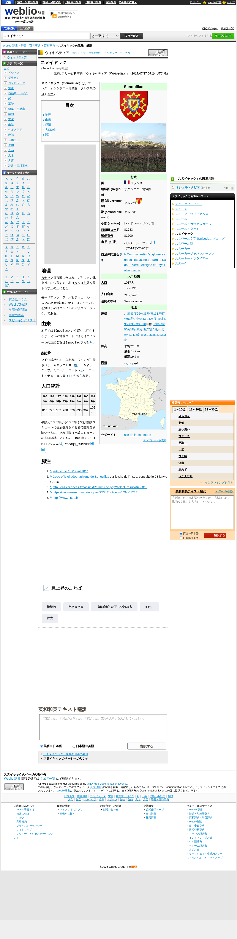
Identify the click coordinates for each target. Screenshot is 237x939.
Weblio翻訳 (195, 821)
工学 (11, 103)
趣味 (11, 134)
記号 (8, 285)
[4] (92, 443)
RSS (134, 867)
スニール (181, 219)
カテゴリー (126, 52)
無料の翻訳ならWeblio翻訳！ (66, 15)
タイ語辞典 (195, 841)
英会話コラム (18, 299)
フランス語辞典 (198, 833)
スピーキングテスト (22, 320)
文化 (11, 119)
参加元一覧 (227, 28)
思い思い (184, 429)
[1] (153, 242)
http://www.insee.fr (65, 497)
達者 (181, 463)
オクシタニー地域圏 (137, 189)
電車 (11, 88)
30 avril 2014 (70, 471)
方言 (11, 160)
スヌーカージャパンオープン (194, 253)
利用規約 (21, 821)
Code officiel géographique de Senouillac (81, 476)
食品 (11, 150)
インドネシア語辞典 (200, 837)
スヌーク (181, 263)
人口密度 (107, 294)
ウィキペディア (57, 53)
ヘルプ (231, 2)
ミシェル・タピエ (188, 187)
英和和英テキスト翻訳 (62, 709)
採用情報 (151, 817)
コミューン (48, 93)
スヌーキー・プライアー (191, 258)
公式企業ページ (155, 809)
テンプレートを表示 (154, 440)
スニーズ (181, 209)
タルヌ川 (80, 282)
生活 (11, 124)
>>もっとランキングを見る (216, 482)
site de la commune (137, 435)
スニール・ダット (187, 228)
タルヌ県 (130, 203)
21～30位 (211, 409)
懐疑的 (51, 607)
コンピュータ (16, 83)
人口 (104, 282)
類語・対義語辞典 (27, 2)
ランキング (110, 52)
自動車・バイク (18, 93)
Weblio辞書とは (25, 809)
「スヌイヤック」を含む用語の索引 (65, 754)
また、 (149, 607)
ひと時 (183, 456)
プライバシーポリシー (29, 825)
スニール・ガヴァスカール (193, 223)
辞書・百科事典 (31, 45)
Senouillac (48, 68)
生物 (11, 145)
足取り (183, 443)
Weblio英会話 (18, 304)
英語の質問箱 (18, 309)
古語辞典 (111, 2)
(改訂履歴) (96, 787)
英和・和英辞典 (52, 2)
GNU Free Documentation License (107, 783)
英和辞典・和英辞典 (200, 817)
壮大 (50, 618)
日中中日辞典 (73, 2)
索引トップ (79, 52)
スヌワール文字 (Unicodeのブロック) (200, 238)
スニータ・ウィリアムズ (191, 214)
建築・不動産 (16, 108)
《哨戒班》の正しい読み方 (114, 607)
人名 (11, 155)
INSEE (85, 444)
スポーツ (13, 139)
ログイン (195, 2)
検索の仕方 (22, 813)
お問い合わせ (110, 809)
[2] (90, 341)
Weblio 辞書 (214, 2)
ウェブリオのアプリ (71, 809)
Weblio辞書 (63, 790)
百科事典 (49, 45)
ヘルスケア (15, 129)
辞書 (8, 2)
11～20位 (195, 409)
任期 (113, 242)
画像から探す (67, 813)
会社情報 (151, 813)
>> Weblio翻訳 (224, 491)
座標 (149, 324)
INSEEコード (110, 229)
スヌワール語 (184, 243)
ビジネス (13, 72)
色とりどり (76, 607)
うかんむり (186, 476)
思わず (183, 469)
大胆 (181, 449)
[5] (43, 449)
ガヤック (47, 277)
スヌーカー (182, 248)
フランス (136, 183)
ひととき (184, 436)
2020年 (143, 248)
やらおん (184, 416)
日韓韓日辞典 (93, 2)
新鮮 (181, 422)
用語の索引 (94, 52)
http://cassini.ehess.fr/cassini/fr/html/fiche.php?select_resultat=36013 (100, 487)
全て (6, 68)
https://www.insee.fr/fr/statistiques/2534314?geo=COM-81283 (95, 492)
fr (76, 365)
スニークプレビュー (188, 204)
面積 (104, 362)
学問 (11, 114)
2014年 (132, 248)
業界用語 (13, 77)
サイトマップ (24, 829)
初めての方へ (210, 28)
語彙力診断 (16, 315)
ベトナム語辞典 (198, 845)
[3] (60, 443)
